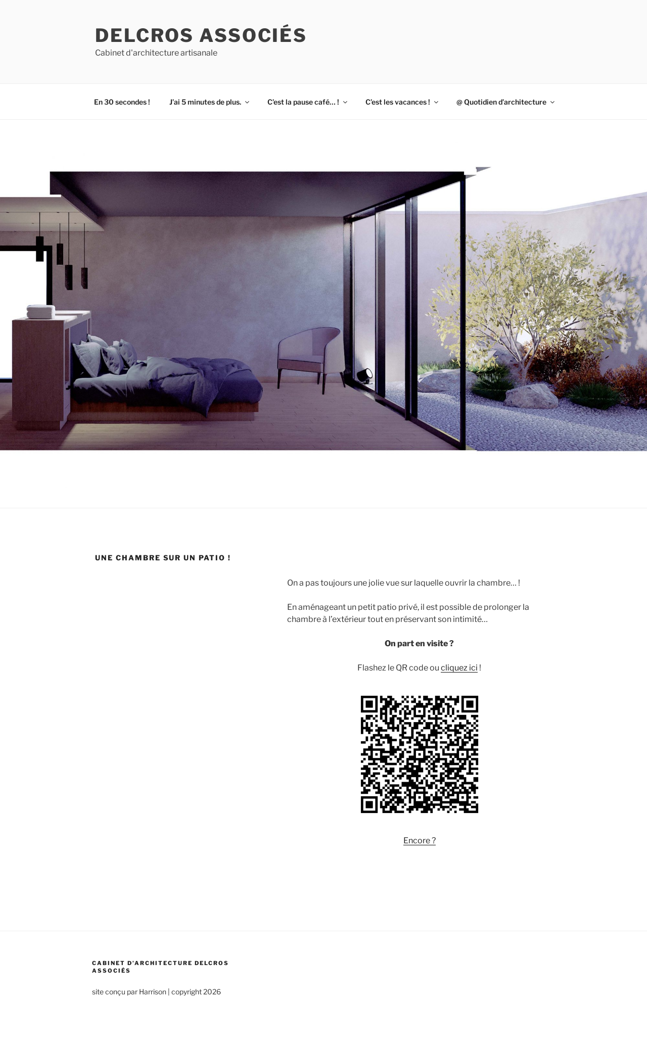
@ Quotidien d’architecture (506, 102)
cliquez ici (459, 668)
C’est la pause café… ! (308, 102)
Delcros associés (201, 35)
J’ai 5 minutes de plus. (210, 102)
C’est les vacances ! (402, 102)
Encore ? (419, 840)
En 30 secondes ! (122, 102)
